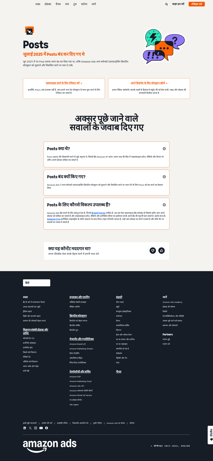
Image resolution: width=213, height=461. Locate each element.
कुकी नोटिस (97, 423)
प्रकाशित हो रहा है (122, 348)
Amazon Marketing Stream (81, 348)
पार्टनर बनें (166, 344)
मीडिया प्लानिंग (75, 307)
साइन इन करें (178, 3)
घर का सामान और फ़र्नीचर (125, 339)
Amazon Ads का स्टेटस (116, 423)
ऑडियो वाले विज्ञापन (30, 361)
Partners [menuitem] (168, 334)
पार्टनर (84, 4)
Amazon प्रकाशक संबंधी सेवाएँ (81, 390)
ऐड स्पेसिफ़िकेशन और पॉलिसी (173, 316)
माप (67, 4)
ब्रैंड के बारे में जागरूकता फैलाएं (34, 302)
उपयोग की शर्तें (47, 423)
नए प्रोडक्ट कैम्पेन (76, 400)
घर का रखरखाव (121, 344)
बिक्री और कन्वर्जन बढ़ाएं (32, 316)
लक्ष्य (37, 4)
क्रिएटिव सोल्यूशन (78, 315)
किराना (118, 330)
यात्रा (117, 362)
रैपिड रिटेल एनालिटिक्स (78, 362)
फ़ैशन (118, 320)
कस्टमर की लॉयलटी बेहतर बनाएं (34, 320)
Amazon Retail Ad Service (81, 395)
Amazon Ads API (77, 386)
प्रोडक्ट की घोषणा (169, 307)
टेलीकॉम (119, 353)
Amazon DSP (75, 376)
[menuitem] (36, 350)
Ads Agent (74, 404)
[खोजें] (166, 4)
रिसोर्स (165, 311)
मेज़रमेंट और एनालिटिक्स (82, 339)
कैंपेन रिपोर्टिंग (74, 353)
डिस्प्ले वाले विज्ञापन (30, 352)
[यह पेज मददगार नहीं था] (152, 251)
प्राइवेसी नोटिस (62, 423)
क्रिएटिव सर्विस (75, 325)
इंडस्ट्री (119, 297)
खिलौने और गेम (121, 358)
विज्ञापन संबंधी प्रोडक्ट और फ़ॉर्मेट (35, 331)
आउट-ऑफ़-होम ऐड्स (30, 366)
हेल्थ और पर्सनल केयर (124, 334)
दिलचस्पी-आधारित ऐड (80, 423)
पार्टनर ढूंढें (166, 339)
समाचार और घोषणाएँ (170, 325)
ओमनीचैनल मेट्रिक (76, 358)
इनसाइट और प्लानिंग (80, 297)
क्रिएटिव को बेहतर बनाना (78, 320)
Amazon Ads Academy (172, 302)
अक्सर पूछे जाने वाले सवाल (172, 320)
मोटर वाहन (120, 302)
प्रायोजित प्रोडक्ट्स (29, 343)
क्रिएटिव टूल (74, 330)
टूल (75, 4)
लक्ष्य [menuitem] (25, 297)
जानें (94, 4)
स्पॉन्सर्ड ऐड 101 (28, 338)
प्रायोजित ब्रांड (27, 347)
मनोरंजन (119, 316)
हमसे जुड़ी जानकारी (30, 423)
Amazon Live (54, 219)
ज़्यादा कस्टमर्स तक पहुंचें (31, 307)
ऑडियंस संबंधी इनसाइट (78, 302)
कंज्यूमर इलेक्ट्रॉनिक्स (123, 311)
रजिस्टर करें (196, 4)
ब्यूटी (117, 307)
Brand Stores (98, 213)
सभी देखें (26, 371)
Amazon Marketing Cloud (80, 381)
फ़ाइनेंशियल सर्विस (122, 325)
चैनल (58, 4)
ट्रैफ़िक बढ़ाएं (27, 311)
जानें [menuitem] (165, 297)
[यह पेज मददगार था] (161, 251)
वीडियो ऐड (26, 357)
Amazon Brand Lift (78, 344)
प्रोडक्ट (48, 4)
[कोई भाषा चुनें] (36, 282)
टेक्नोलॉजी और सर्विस (80, 371)
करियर (132, 423)
